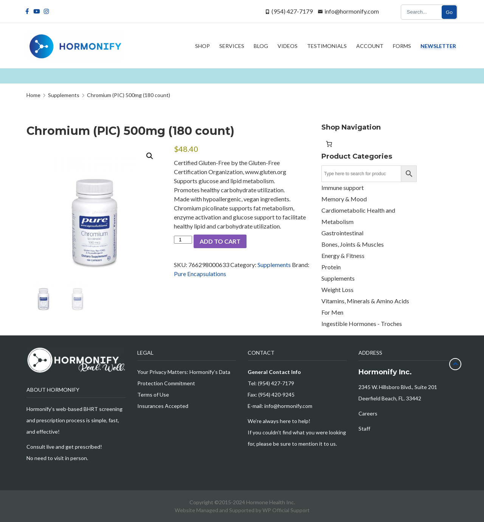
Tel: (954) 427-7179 (271, 383)
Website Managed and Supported (215, 510)
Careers (367, 413)
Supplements (274, 264)
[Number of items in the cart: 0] (329, 143)
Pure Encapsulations (200, 273)
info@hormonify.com (351, 11)
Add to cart (220, 241)
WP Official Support (286, 510)
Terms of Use (153, 394)
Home (33, 95)
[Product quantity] (183, 240)
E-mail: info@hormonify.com (280, 406)
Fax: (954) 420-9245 (271, 394)
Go (449, 12)
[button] (150, 156)
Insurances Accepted (162, 406)
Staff (364, 428)
